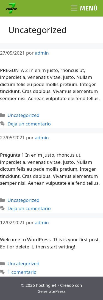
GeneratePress (51, 291)
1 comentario (22, 272)
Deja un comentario (29, 123)
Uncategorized (23, 115)
